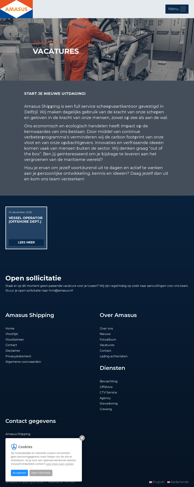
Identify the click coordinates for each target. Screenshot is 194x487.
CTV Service (108, 392)
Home (9, 328)
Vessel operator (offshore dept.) (26, 220)
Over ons (106, 328)
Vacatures (107, 345)
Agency (105, 398)
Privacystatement (18, 356)
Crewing (106, 409)
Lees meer (26, 242)
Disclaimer (12, 350)
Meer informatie (41, 472)
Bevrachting (109, 381)
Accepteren (19, 472)
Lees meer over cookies (60, 464)
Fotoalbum (108, 339)
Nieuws (105, 334)
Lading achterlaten (114, 356)
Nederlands (178, 482)
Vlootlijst (11, 334)
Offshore (106, 387)
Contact (11, 345)
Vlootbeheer (14, 339)
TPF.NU (69, 482)
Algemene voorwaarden (23, 361)
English (157, 482)
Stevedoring (109, 403)
